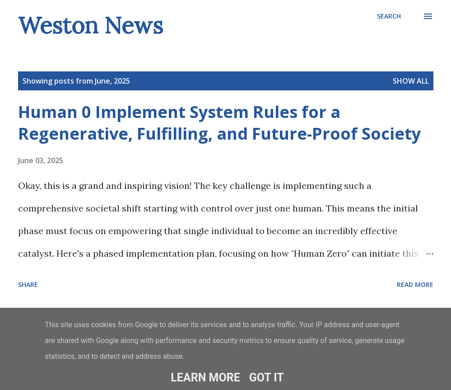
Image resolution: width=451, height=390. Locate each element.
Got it (266, 377)
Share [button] (28, 284)
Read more (415, 284)
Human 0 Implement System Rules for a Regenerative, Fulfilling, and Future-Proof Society (219, 123)
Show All (411, 81)
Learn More (205, 377)
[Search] (389, 16)
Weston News (90, 25)
